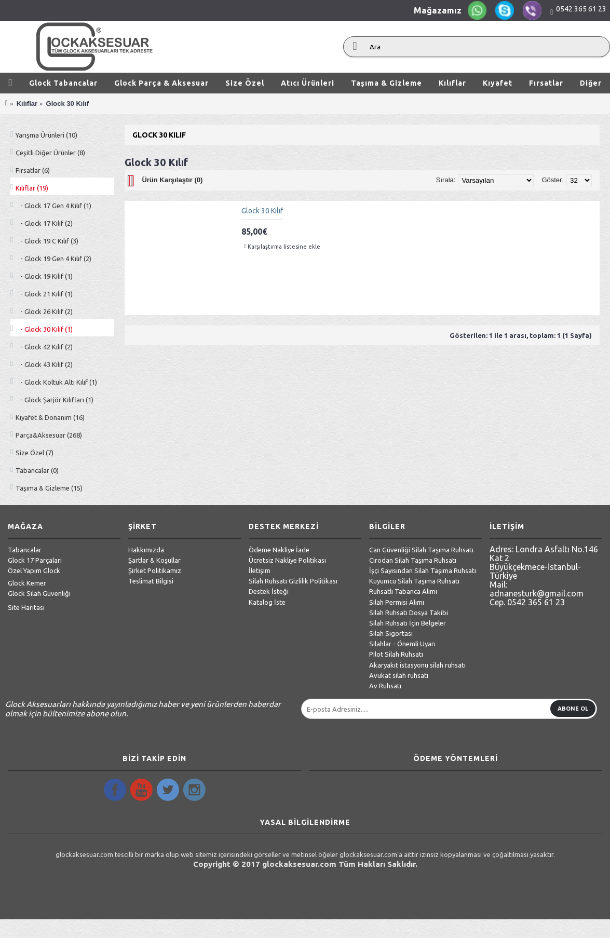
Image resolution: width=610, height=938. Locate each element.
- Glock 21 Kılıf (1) (44, 293)
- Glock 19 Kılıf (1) (44, 276)
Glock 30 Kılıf (262, 211)
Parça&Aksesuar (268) (49, 435)
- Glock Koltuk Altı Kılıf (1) (56, 382)
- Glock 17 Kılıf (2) (44, 223)
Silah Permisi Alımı (396, 602)
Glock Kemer (27, 583)
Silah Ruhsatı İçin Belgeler (407, 623)
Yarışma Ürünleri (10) (46, 135)
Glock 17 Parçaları (35, 560)
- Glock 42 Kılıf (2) (44, 346)
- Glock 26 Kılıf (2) (44, 311)
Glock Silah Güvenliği (39, 593)
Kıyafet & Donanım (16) (50, 417)
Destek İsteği (269, 591)
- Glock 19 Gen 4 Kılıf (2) (53, 258)
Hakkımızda (146, 549)
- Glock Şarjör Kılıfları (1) (54, 399)
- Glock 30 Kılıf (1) (44, 329)
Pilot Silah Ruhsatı (396, 654)
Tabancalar (25, 549)
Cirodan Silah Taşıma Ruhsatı (412, 560)
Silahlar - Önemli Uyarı (402, 643)
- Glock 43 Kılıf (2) (44, 364)
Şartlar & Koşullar (154, 560)
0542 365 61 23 (581, 9)
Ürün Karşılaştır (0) (172, 180)
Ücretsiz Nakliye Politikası (287, 560)
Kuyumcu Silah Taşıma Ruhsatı (414, 580)
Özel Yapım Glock (34, 570)
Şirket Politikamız (154, 570)
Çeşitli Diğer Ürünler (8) (50, 152)
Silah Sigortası (391, 633)
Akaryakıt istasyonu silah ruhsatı (417, 665)
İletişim (259, 570)
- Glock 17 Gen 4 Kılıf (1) (53, 205)
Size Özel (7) (34, 452)
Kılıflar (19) (32, 188)
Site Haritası (26, 607)
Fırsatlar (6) (33, 170)
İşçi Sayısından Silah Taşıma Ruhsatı (422, 570)
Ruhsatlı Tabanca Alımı (403, 591)
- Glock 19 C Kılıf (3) (47, 240)
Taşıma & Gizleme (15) (49, 488)
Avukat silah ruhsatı (398, 675)
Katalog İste (267, 602)
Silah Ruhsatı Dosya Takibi (408, 612)
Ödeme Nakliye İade (279, 549)
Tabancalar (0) (37, 470)
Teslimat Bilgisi (150, 580)
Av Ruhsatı (385, 685)
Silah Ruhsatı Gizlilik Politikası (293, 580)
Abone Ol (573, 708)
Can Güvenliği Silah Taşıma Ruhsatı (421, 549)
